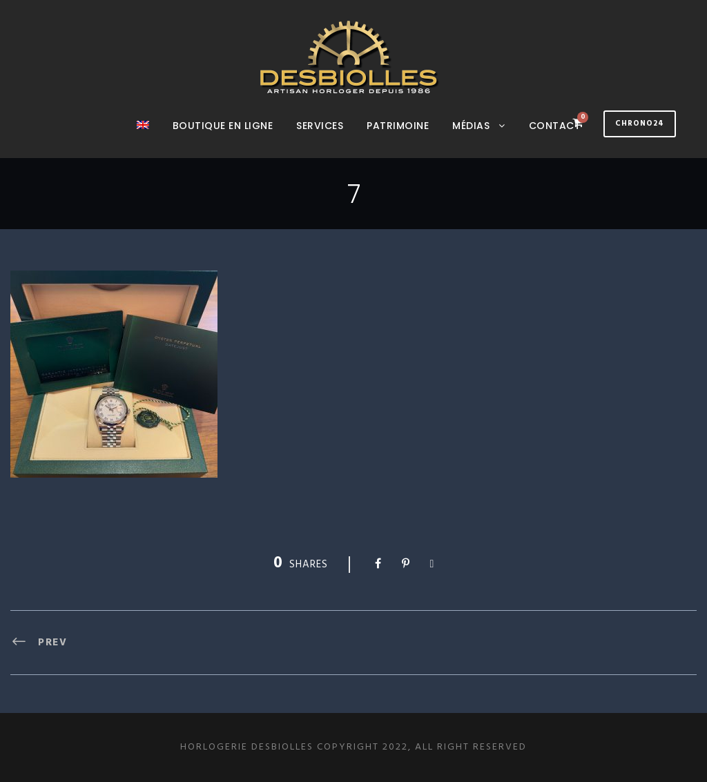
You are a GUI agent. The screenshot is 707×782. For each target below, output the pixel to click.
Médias (471, 126)
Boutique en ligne (223, 126)
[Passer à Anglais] (143, 138)
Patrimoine (398, 126)
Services (319, 126)
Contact (555, 126)
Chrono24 (639, 123)
